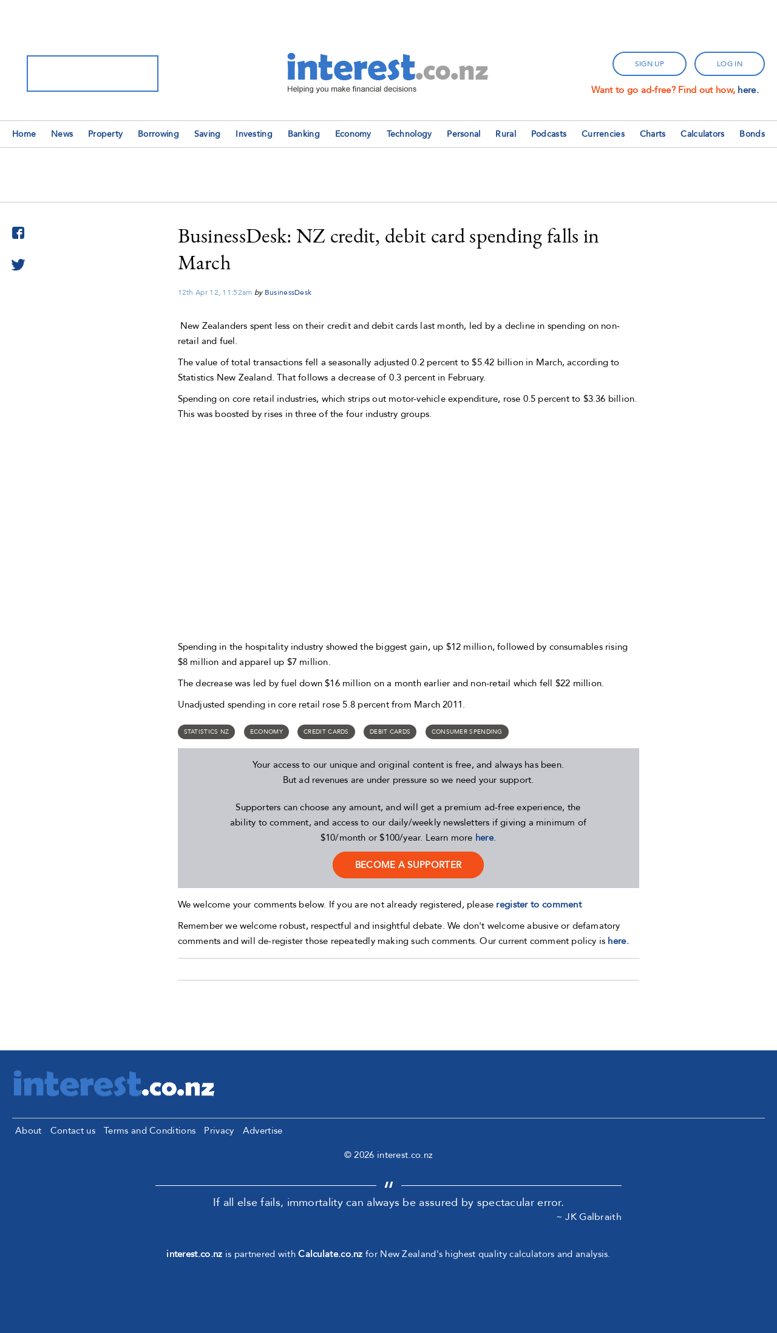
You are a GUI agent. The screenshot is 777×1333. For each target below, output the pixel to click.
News (62, 134)
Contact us (72, 1131)
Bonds (752, 134)
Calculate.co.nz (330, 1254)
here (484, 838)
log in (729, 64)
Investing (254, 134)
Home (24, 134)
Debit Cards (390, 732)
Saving (207, 134)
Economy (353, 134)
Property (105, 134)
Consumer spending (467, 732)
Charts (653, 134)
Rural (505, 134)
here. (748, 90)
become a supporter (408, 865)
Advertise (263, 1131)
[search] (77, 73)
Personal (463, 134)
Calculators (702, 134)
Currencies (603, 134)
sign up (649, 64)
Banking (304, 134)
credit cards (326, 732)
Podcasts (548, 134)
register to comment (539, 904)
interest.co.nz (194, 1254)
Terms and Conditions (149, 1131)
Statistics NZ (206, 732)
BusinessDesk (288, 292)
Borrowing (158, 134)
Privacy (219, 1131)
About (28, 1131)
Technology (409, 134)
